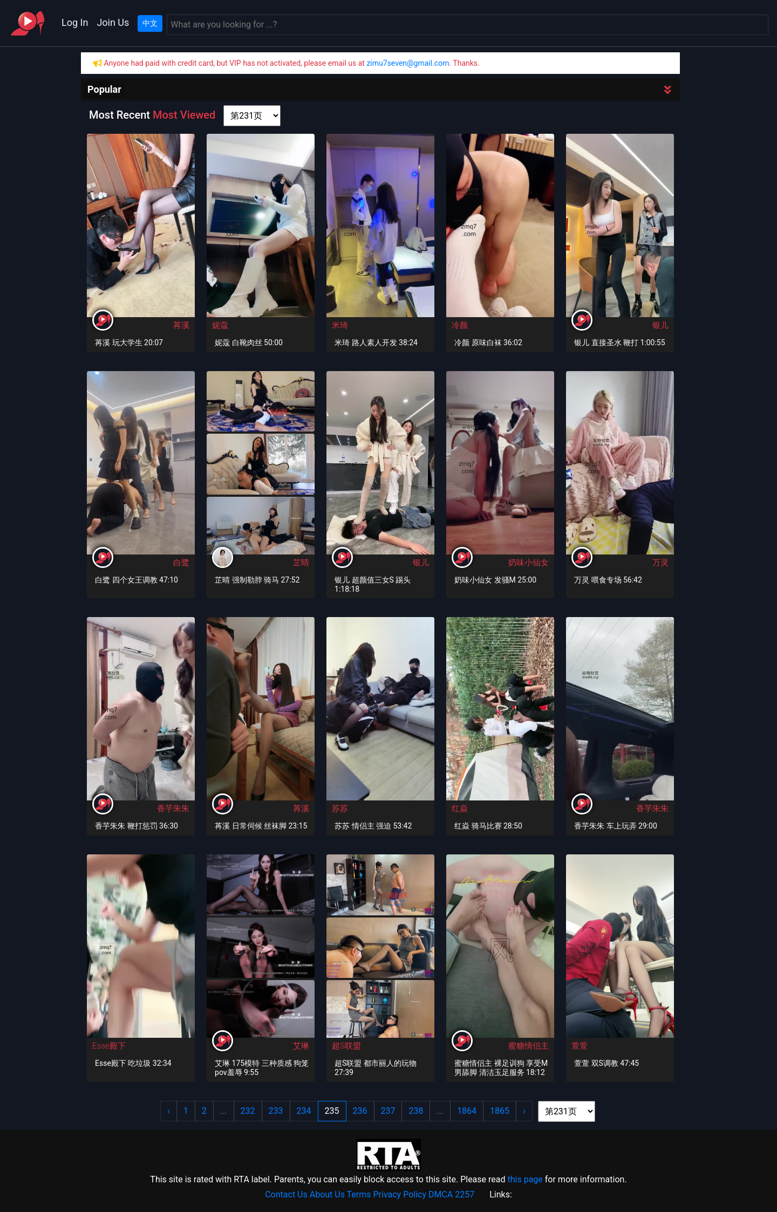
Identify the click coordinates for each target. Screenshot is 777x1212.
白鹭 (181, 562)
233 (276, 1111)
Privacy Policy (400, 1194)
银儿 (660, 325)
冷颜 (460, 325)
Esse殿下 (109, 1046)
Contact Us (286, 1194)
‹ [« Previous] (168, 1111)
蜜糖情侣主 (528, 1046)
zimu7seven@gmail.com (407, 63)
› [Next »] (524, 1111)
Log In (75, 22)
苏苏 (340, 808)
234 (304, 1111)
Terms (359, 1194)
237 (388, 1111)
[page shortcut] (252, 115)
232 (248, 1111)
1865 (499, 1111)
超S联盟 (346, 1046)
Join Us (113, 22)
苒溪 (181, 325)
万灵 (660, 562)
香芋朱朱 (173, 808)
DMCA (440, 1194)
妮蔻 (220, 325)
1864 (466, 1111)
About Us (327, 1194)
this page (524, 1179)
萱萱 (579, 1046)
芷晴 (301, 562)
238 (415, 1111)
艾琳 (301, 1046)
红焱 (460, 808)
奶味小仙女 (528, 562)
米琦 (340, 325)
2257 (464, 1194)
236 (360, 1111)
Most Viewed (184, 114)
